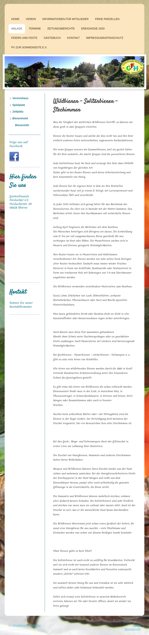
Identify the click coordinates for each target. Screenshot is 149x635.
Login (137, 625)
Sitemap (36, 625)
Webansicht (132, 629)
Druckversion (19, 625)
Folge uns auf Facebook (19, 144)
